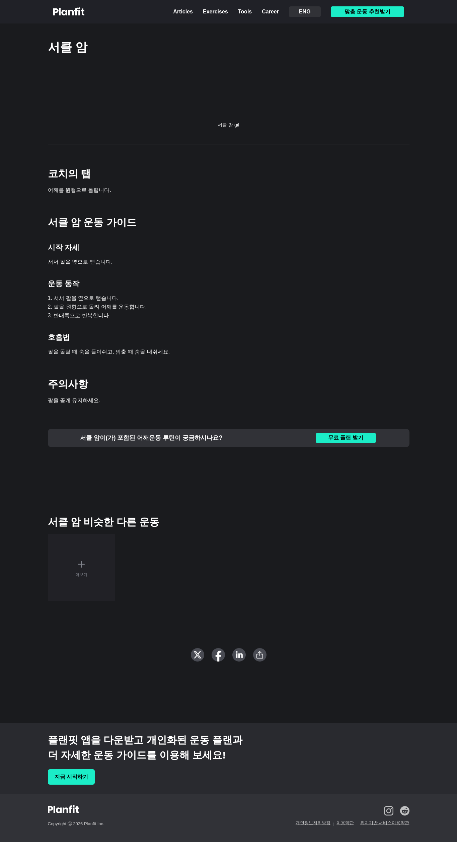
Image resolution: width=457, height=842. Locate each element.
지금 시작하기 (71, 777)
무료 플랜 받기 (345, 437)
